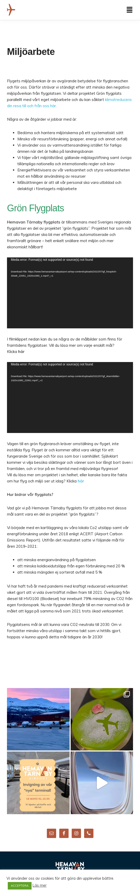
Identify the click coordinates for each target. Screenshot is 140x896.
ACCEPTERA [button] (19, 885)
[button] (129, 10)
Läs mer (40, 885)
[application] (70, 292)
